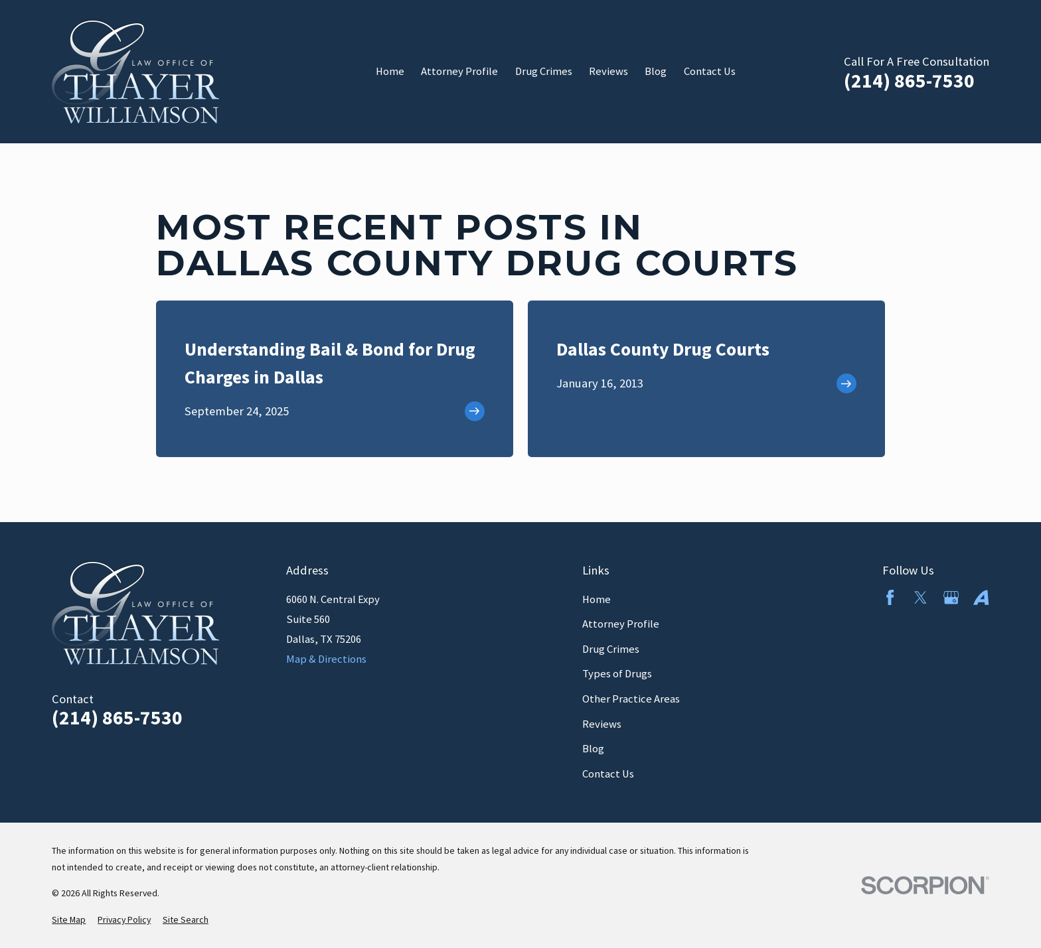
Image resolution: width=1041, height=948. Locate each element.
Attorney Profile (620, 624)
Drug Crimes (610, 649)
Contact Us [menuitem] (710, 71)
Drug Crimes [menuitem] (543, 71)
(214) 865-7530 (909, 81)
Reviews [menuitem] (608, 71)
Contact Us (608, 774)
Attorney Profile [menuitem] (459, 71)
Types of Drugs (617, 674)
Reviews (601, 724)
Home (596, 599)
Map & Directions (326, 659)
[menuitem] (69, 920)
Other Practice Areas (631, 699)
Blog (593, 749)
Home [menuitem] (390, 71)
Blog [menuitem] (656, 71)
